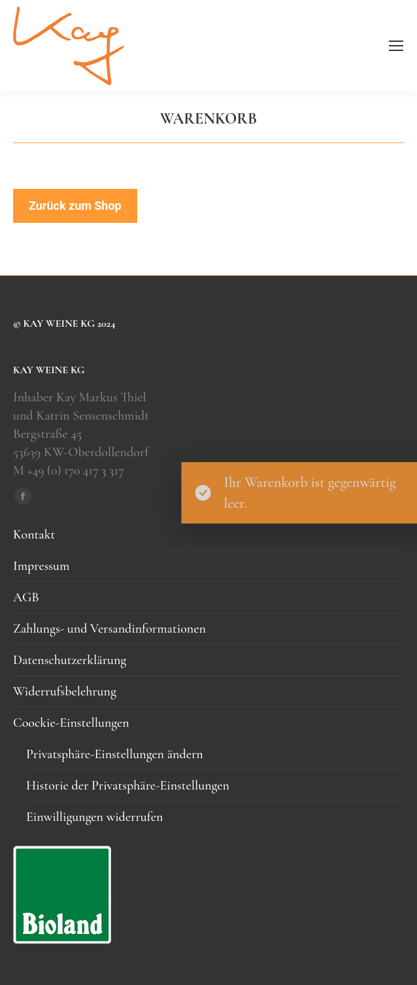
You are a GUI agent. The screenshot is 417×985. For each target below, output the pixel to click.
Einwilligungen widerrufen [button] (94, 817)
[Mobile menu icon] (396, 46)
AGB (26, 597)
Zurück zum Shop (75, 205)
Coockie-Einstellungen (71, 723)
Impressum (41, 566)
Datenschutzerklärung (69, 660)
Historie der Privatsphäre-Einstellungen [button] (127, 785)
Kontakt (34, 535)
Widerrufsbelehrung (64, 691)
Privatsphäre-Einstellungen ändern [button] (114, 754)
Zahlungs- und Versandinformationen (109, 629)
